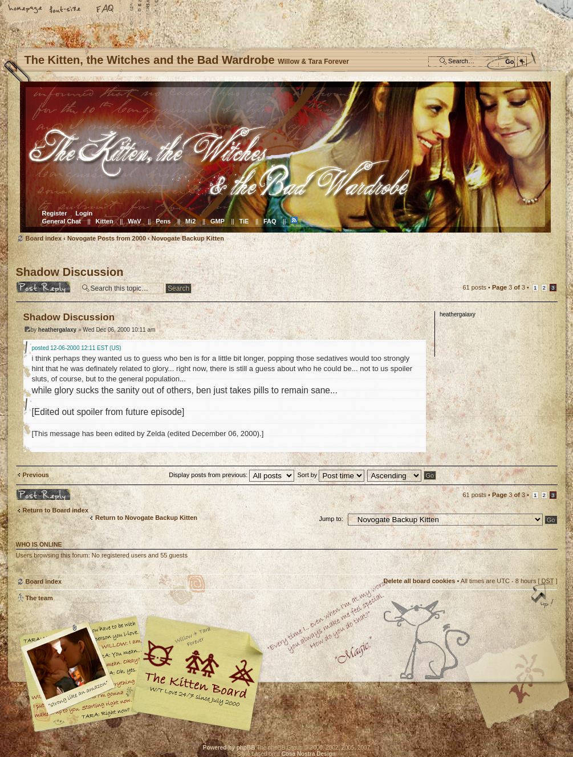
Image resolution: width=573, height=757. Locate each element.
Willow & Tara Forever (198, 669)
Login (83, 213)
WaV (134, 221)
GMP (217, 221)
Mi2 (190, 221)
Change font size (66, 10)
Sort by (331, 474)
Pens (163, 221)
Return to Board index (56, 510)
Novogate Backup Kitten (188, 238)
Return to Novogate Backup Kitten (146, 517)
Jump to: (331, 518)
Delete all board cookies (419, 580)
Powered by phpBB (229, 747)
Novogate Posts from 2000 (106, 238)
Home (26, 10)
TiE (244, 221)
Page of (508, 287)
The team (39, 598)
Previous (36, 474)
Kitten (104, 221)
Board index (285, 157)
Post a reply (45, 286)
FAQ (105, 10)
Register (54, 213)
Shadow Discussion (70, 272)
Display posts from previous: (231, 474)
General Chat (61, 221)
